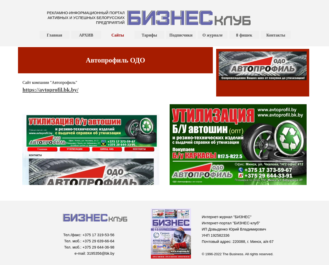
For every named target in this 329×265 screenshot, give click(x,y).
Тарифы (149, 35)
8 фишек (244, 35)
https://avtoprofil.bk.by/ (50, 90)
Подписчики (181, 35)
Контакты (275, 35)
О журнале (213, 35)
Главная (54, 35)
